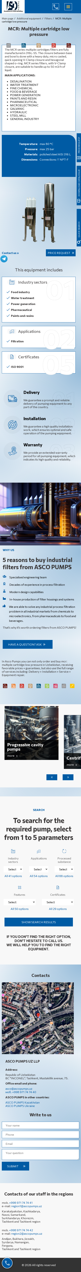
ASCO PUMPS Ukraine (20, 1105)
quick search (79, 229)
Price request (59, 253)
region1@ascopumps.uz (26, 1206)
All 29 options (58, 908)
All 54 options (39, 876)
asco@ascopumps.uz (18, 1088)
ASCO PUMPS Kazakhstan (22, 1102)
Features (19, 890)
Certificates (57, 890)
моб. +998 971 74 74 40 (20, 1092)
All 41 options (13, 876)
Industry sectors (13, 855)
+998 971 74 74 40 (58, 6)
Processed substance (64, 855)
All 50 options (20, 908)
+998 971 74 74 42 (21, 1230)
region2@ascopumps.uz (26, 1233)
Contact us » (10, 253)
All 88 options (64, 876)
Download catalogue (79, 182)
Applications (39, 854)
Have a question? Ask (25, 644)
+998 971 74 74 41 (21, 1202)
